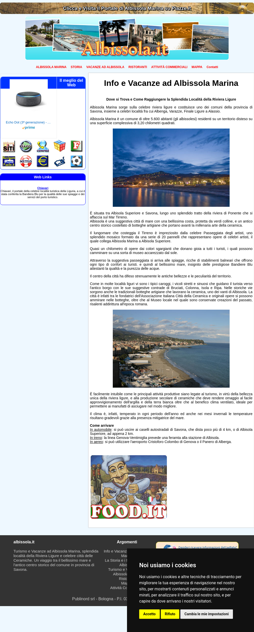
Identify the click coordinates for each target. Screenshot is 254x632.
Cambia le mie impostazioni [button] (206, 614)
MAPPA (197, 67)
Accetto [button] (149, 614)
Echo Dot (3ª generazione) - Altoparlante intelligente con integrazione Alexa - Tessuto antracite (29, 122)
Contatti (212, 67)
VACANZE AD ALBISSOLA (105, 67)
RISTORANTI (138, 67)
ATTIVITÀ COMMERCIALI (169, 67)
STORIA (76, 67)
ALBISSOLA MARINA (51, 67)
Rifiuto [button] (170, 614)
